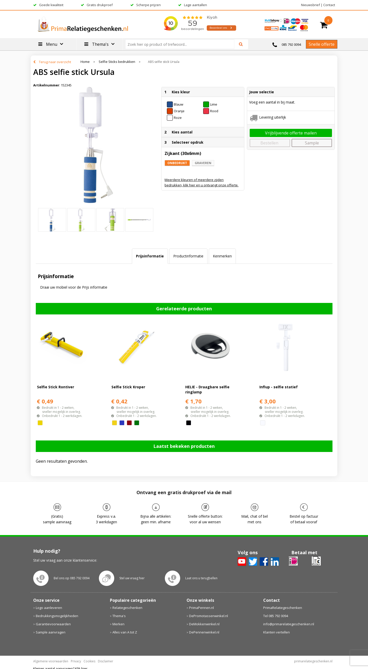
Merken (118, 624)
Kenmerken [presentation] (222, 256)
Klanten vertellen (276, 632)
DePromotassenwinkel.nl (208, 616)
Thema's (119, 616)
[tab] (150, 256)
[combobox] (181, 44)
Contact (329, 5)
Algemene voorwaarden (50, 661)
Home (85, 61)
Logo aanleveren (49, 607)
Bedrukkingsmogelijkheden (57, 616)
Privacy (76, 661)
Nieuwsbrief (310, 5)
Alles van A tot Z (124, 632)
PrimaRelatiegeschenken (282, 607)
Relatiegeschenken (127, 607)
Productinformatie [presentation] (188, 256)
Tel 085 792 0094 (275, 616)
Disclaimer (105, 661)
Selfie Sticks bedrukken (117, 61)
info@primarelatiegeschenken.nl (288, 624)
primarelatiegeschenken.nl (313, 661)
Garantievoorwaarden (53, 624)
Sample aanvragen (50, 632)
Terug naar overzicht (55, 62)
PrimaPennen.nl (201, 607)
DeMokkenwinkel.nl (204, 624)
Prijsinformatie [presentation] (150, 256)
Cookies (89, 661)
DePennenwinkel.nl (204, 632)
